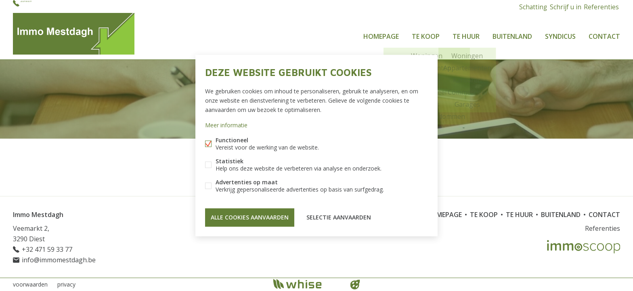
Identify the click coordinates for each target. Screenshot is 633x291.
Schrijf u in (562, 6)
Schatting (527, 6)
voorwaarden (30, 284)
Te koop (426, 34)
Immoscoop (583, 246)
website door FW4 (355, 284)
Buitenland (512, 34)
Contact (604, 34)
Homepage (381, 34)
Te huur (466, 34)
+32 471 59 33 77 (45, 6)
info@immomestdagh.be (59, 259)
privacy (66, 284)
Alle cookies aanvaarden (250, 216)
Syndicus (560, 34)
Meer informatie (226, 126)
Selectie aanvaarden (338, 216)
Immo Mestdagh (38, 214)
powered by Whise (307, 284)
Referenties (600, 6)
